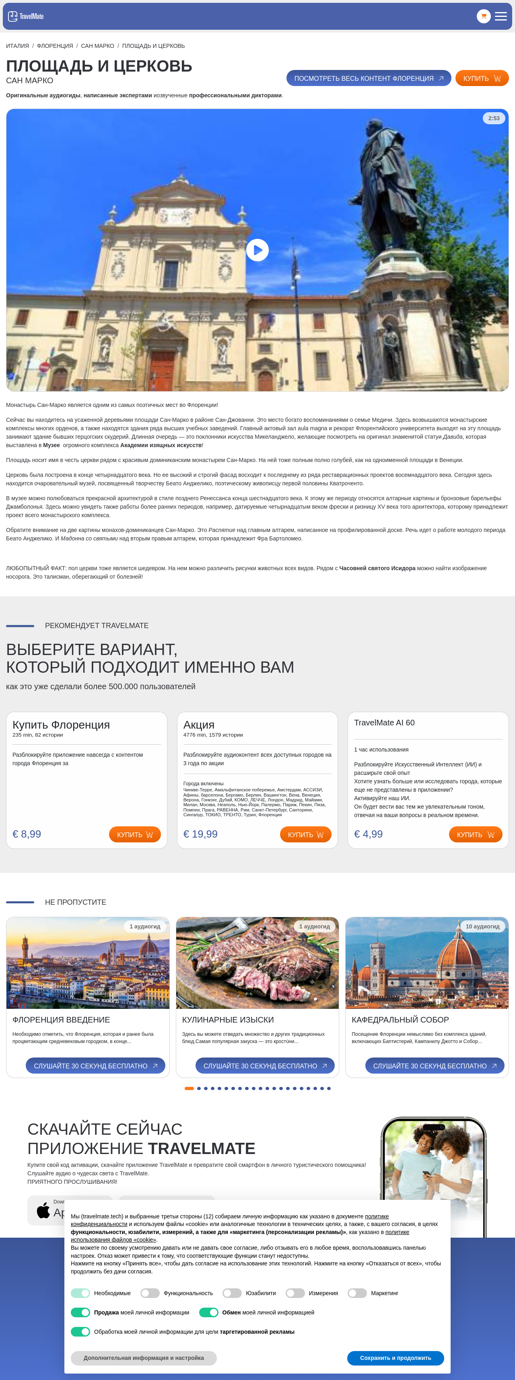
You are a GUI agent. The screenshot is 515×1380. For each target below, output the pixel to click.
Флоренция (55, 46)
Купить (482, 78)
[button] (189, 1088)
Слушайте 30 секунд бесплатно (96, 1066)
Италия (17, 46)
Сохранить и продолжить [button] (395, 1358)
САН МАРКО (97, 46)
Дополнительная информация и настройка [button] (144, 1358)
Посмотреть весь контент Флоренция (370, 78)
